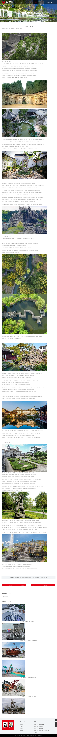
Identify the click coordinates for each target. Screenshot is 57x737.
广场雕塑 (16, 577)
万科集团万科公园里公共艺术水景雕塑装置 (28, 696)
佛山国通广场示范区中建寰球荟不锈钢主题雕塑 (28, 640)
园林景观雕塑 (29, 577)
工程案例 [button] (30, 2)
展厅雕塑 (13, 77)
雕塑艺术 (11, 70)
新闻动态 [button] (35, 2)
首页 (21, 2)
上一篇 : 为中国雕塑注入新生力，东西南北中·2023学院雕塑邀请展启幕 (14, 585)
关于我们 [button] (25, 2)
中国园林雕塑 (6, 61)
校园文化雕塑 (25, 577)
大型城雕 (13, 386)
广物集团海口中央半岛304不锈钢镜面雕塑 (28, 714)
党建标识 (45, 577)
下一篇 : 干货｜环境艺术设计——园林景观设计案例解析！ (42, 585)
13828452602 (50, 2)
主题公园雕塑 (20, 577)
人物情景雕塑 (34, 577)
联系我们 (40, 2)
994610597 (41, 728)
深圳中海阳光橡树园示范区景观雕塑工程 (28, 621)
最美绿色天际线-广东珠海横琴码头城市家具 (28, 677)
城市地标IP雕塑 (12, 577)
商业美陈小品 (38, 577)
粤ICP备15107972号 (34, 735)
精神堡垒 (42, 577)
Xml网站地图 (40, 735)
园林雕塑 (16, 77)
